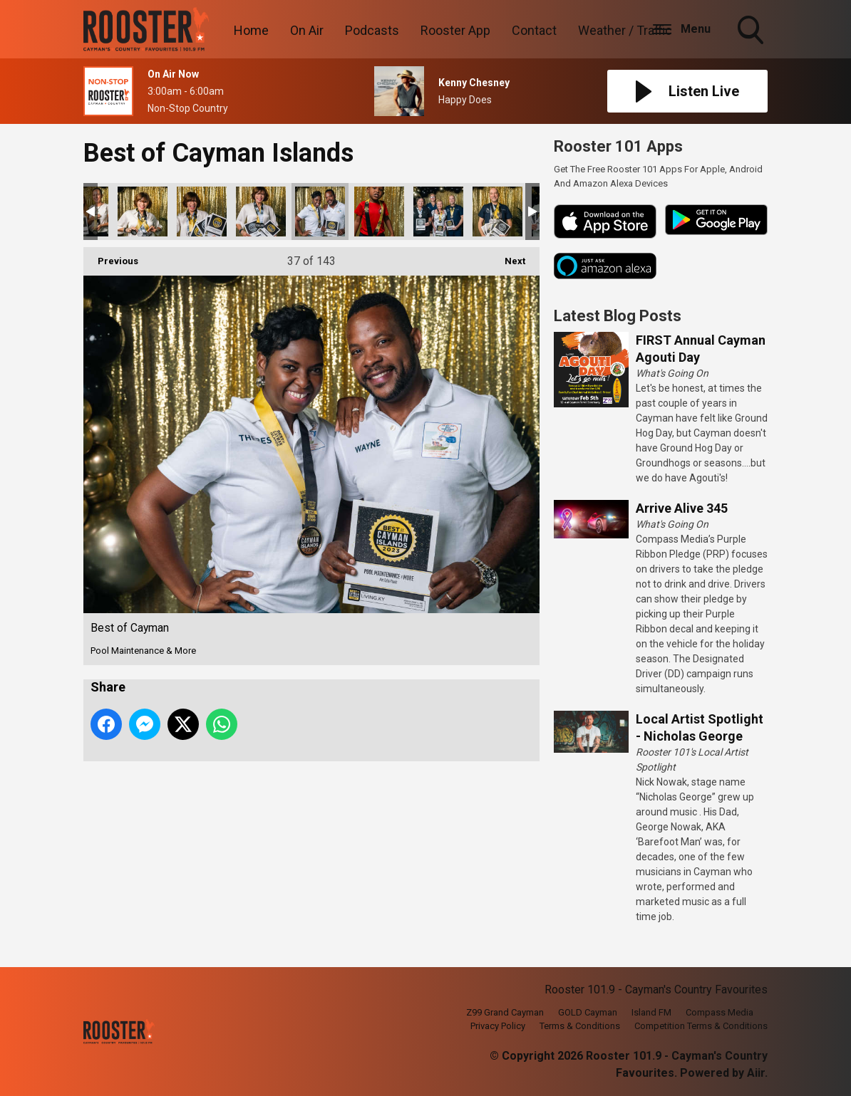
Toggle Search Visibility (752, 31)
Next (507, 256)
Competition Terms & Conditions (701, 1026)
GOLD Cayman (587, 1012)
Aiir (756, 1073)
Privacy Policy (497, 1026)
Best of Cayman (142, 211)
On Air (307, 30)
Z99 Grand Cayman (505, 1012)
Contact (534, 30)
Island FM (651, 1012)
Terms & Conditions (580, 1026)
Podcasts (372, 30)
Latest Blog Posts (617, 316)
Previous (110, 256)
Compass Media (719, 1012)
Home (251, 30)
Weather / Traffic (625, 30)
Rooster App (455, 30)
